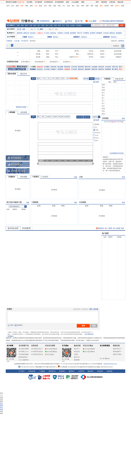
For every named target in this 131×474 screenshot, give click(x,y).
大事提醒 (11, 112)
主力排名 (46, 33)
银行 (73, 6)
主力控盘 (47, 69)
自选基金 (79, 25)
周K (38, 117)
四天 (58, 78)
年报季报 (86, 33)
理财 (82, 6)
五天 (62, 78)
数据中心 (58, 21)
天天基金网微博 (89, 349)
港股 (54, 6)
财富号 (117, 6)
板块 (34, 25)
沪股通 (24, 37)
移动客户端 (20, 2)
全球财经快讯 (45, 21)
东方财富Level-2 (24, 351)
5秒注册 (95, 309)
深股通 (49, 37)
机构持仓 (101, 69)
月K (43, 117)
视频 (96, 6)
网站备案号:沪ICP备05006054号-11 (47, 367)
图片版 (86, 78)
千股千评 (79, 33)
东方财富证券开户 (37, 349)
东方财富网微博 (51, 349)
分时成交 (105, 118)
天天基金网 (38, 2)
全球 (45, 6)
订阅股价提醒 (72, 78)
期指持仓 (112, 33)
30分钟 (60, 117)
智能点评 (81, 69)
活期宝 (76, 354)
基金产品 (77, 357)
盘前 (33, 78)
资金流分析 (119, 79)
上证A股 (16, 41)
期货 (59, 6)
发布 (83, 326)
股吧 (101, 6)
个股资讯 (35, 177)
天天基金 (65, 346)
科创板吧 (26, 228)
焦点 (12, 6)
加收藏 (14, 2)
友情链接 (109, 371)
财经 (8, 6)
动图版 (92, 78)
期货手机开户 (117, 349)
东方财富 (10, 346)
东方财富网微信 (51, 351)
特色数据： (33, 69)
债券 (91, 6)
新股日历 (26, 33)
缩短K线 (87, 117)
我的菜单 (104, 2)
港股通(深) (106, 37)
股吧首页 (100, 228)
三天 (53, 78)
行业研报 (66, 33)
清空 (94, 326)
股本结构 (81, 67)
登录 (90, 309)
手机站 (69, 21)
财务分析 (87, 67)
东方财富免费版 (24, 349)
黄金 (68, 6)
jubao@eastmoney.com (110, 364)
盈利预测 (73, 33)
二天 (48, 78)
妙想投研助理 (23, 357)
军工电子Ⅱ (24, 41)
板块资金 (53, 33)
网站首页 (9, 2)
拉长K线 (79, 117)
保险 (87, 6)
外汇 (64, 6)
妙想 (67, 2)
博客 (112, 6)
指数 (18, 25)
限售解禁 (99, 33)
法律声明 (81, 371)
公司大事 (74, 67)
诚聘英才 (72, 371)
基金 (77, 6)
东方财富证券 (48, 2)
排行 (38, 25)
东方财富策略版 (24, 354)
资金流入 (31, 37)
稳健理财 (77, 360)
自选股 (72, 25)
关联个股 (115, 67)
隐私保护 (90, 371)
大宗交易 (106, 33)
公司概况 (47, 67)
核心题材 (60, 67)
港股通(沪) (76, 37)
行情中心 (11, 25)
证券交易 (112, 2)
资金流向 (33, 33)
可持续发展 (31, 371)
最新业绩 (94, 69)
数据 (40, 6)
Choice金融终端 (23, 360)
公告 (81, 177)
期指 (26, 6)
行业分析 (108, 67)
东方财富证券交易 (37, 354)
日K (33, 117)
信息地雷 (23, 112)
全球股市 (11, 29)
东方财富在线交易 (37, 351)
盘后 (38, 78)
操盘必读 (40, 67)
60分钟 (66, 117)
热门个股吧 (108, 228)
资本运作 (101, 67)
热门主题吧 (116, 228)
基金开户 (77, 349)
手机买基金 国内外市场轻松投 (112, 21)
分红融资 (94, 67)
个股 (30, 25)
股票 (17, 6)
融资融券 (119, 33)
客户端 (79, 21)
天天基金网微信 (89, 351)
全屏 (97, 82)
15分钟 (54, 117)
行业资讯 (44, 177)
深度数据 (67, 69)
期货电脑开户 (117, 351)
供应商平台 (52, 371)
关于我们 (22, 371)
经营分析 (53, 67)
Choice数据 (92, 21)
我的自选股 (12, 74)
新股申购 (20, 33)
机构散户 (53, 69)
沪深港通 (11, 37)
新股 (22, 6)
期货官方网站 (117, 354)
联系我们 (62, 371)
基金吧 (106, 6)
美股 (50, 6)
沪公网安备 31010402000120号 (68, 367)
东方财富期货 (105, 346)
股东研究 (67, 67)
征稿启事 (100, 371)
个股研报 (60, 33)
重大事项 (115, 69)
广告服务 (42, 371)
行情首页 (9, 41)
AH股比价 (40, 33)
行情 (36, 6)
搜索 (122, 6)
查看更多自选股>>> (22, 107)
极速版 (97, 78)
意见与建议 (49, 354)
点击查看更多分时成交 (116, 153)
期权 (31, 6)
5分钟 (48, 117)
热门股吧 (105, 233)
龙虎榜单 (93, 33)
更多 (121, 67)
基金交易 (77, 351)
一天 (43, 78)
